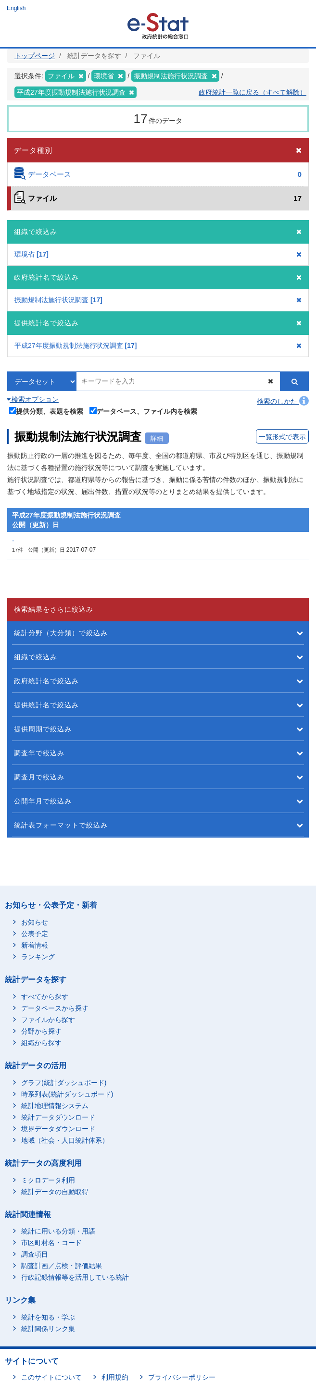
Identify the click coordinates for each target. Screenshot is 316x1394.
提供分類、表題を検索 (46, 411)
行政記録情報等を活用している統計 (75, 1277)
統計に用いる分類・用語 (58, 1231)
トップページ (34, 56)
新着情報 (34, 945)
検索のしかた (283, 401)
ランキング (38, 956)
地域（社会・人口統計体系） (65, 1140)
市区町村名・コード (51, 1242)
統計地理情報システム (54, 1105)
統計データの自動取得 (54, 1191)
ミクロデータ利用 (48, 1180)
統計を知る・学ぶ (48, 1317)
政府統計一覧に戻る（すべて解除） (252, 92)
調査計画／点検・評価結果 (61, 1265)
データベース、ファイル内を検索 (143, 411)
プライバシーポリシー (181, 1377)
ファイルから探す (48, 1019)
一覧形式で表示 (282, 437)
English (16, 8)
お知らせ (34, 922)
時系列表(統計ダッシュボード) (67, 1094)
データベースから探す (54, 1008)
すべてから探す (44, 996)
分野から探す (41, 1031)
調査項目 (34, 1254)
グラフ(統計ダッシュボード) (63, 1082)
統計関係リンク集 (48, 1328)
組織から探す (41, 1042)
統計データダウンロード (58, 1117)
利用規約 (114, 1377)
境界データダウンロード (58, 1128)
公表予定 (34, 933)
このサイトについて (51, 1377)
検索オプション (33, 399)
